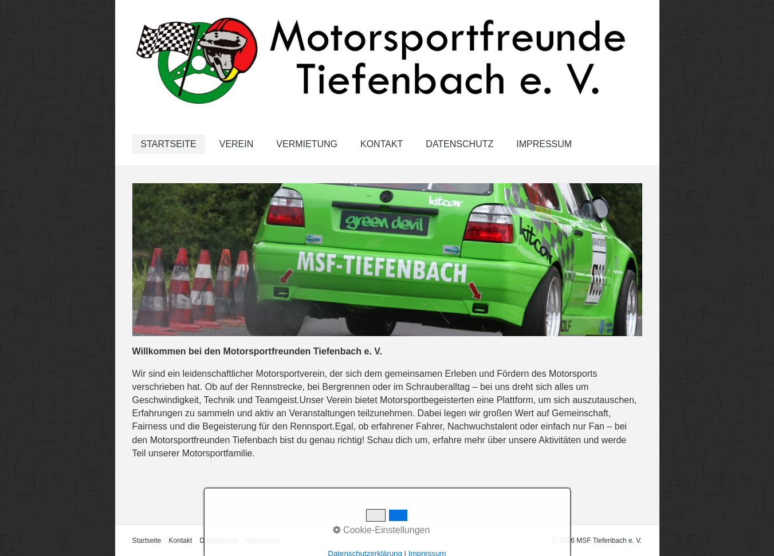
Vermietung (306, 144)
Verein (236, 144)
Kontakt (381, 144)
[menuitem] (168, 144)
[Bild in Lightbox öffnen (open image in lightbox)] (387, 259)
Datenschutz (459, 144)
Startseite (169, 144)
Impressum (544, 144)
